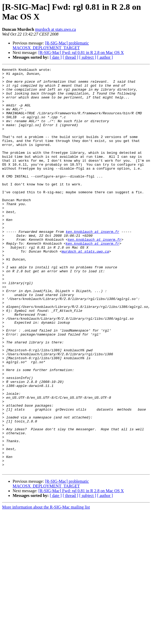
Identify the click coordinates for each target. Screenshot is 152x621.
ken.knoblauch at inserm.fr (92, 264)
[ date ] (56, 57)
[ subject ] (87, 57)
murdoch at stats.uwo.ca (55, 29)
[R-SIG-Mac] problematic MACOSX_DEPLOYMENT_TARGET (51, 45)
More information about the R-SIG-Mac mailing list (46, 587)
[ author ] (105, 57)
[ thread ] (70, 57)
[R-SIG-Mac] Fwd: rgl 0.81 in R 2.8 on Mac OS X (81, 52)
